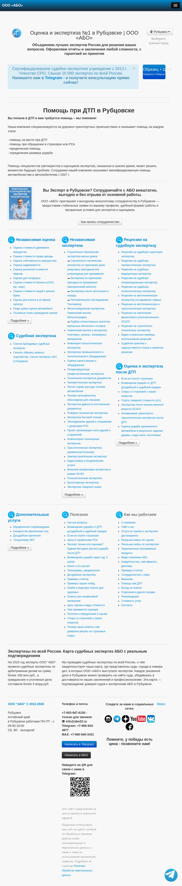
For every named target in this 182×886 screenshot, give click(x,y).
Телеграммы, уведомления (83, 570)
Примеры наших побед (81, 583)
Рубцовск (160, 31)
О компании (128, 522)
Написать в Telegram (79, 744)
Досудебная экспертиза (81, 574)
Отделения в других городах (138, 592)
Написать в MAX (76, 755)
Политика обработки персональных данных (77, 870)
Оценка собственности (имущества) (34, 260)
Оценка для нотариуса (26, 278)
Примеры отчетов (78, 579)
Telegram (54, 78)
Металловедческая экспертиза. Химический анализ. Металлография (86, 313)
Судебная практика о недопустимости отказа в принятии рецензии (142, 348)
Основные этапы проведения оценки (35, 312)
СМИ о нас (127, 526)
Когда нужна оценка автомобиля (32, 308)
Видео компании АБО (134, 557)
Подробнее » (20, 320)
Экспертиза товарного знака (84, 486)
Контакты (126, 605)
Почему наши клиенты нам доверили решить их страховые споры (86, 631)
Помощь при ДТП (131, 583)
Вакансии (127, 579)
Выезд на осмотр (131, 587)
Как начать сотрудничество (100, 222)
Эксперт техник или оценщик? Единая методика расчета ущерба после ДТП (87, 549)
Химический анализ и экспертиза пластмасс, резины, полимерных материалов (87, 335)
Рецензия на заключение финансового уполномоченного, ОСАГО (140, 317)
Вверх (161, 704)
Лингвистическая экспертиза (84, 382)
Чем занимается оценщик (82, 609)
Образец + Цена (154, 71)
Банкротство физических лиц (30, 531)
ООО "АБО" (16, 704)
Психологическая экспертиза (84, 478)
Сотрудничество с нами (135, 574)
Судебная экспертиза (36, 336)
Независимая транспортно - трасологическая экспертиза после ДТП (142, 418)
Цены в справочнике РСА (82, 540)
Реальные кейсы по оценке (137, 540)
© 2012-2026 (35, 704)
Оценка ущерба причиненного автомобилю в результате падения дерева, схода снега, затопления (142, 431)
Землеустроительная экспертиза (87, 456)
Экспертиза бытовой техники (84, 417)
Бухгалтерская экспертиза (83, 482)
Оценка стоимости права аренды (33, 256)
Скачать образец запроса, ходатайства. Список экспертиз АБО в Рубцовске (35, 357)
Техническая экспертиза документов (89, 378)
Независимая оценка (35, 239)
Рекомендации (130, 596)
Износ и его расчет (78, 566)
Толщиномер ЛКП (23, 540)
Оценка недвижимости (26, 265)
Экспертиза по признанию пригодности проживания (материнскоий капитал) (84, 282)
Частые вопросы (77, 522)
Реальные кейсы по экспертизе (140, 544)
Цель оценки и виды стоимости (86, 605)
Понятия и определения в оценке (87, 613)
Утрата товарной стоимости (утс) (141, 400)
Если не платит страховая (137, 378)
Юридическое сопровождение (31, 526)
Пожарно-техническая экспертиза (87, 413)
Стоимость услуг (131, 600)
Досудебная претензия (27, 535)
